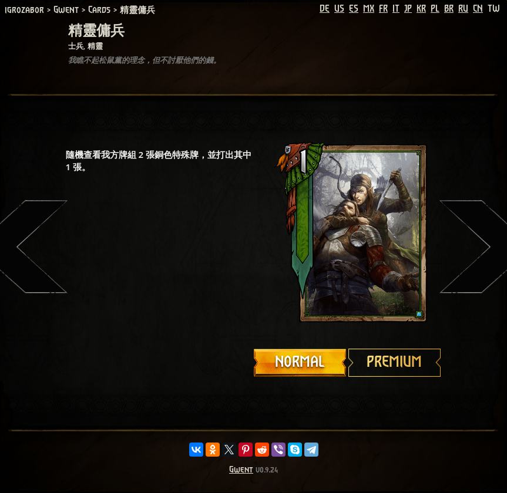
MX (368, 9)
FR (383, 9)
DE (325, 9)
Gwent (241, 470)
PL (435, 9)
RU (463, 9)
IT (395, 9)
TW (494, 9)
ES (353, 9)
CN (478, 9)
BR (449, 9)
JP (408, 9)
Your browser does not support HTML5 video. (348, 233)
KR (421, 9)
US (339, 9)
